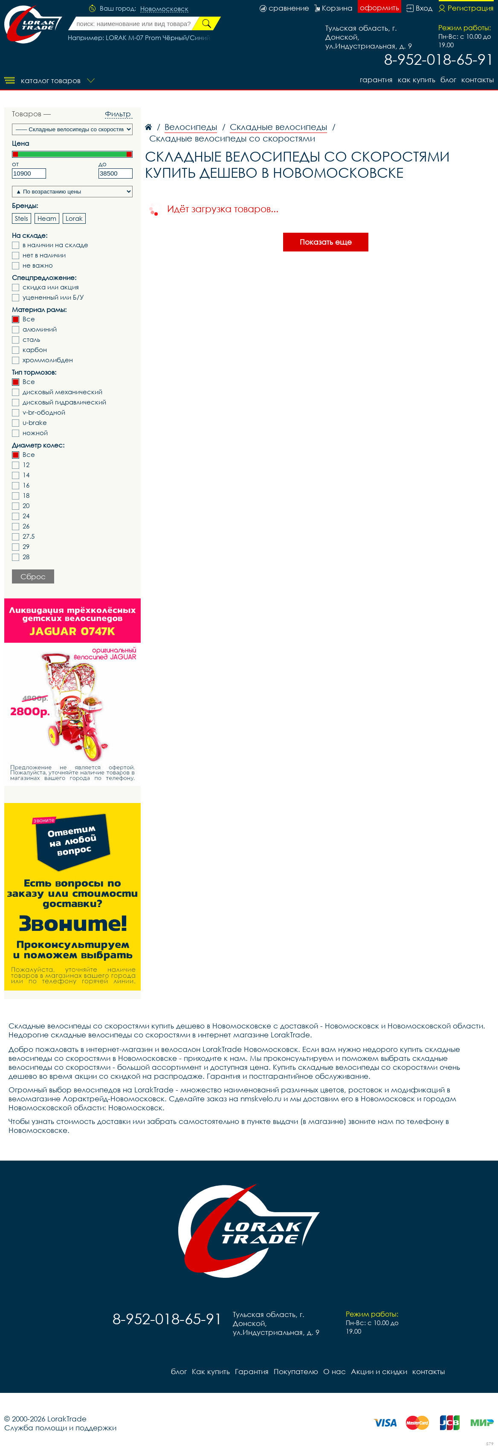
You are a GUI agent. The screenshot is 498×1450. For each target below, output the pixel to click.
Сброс (33, 576)
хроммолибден (48, 360)
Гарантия (376, 79)
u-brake (35, 422)
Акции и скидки (379, 1371)
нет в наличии (44, 255)
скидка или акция (51, 287)
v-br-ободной (44, 412)
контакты (477, 79)
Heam (47, 218)
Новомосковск (164, 9)
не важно (38, 265)
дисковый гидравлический (64, 402)
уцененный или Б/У (53, 297)
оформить (379, 7)
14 (26, 475)
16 (26, 485)
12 (26, 465)
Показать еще (326, 241)
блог (448, 79)
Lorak (74, 218)
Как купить (416, 79)
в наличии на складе (55, 245)
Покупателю (296, 1371)
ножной (35, 433)
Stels (21, 218)
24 (26, 516)
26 (26, 526)
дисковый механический (62, 392)
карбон (35, 350)
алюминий (40, 329)
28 (26, 557)
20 (26, 506)
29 (26, 546)
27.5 (29, 536)
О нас (334, 1371)
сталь (31, 339)
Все (29, 319)
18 (26, 495)
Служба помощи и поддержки (60, 1427)
